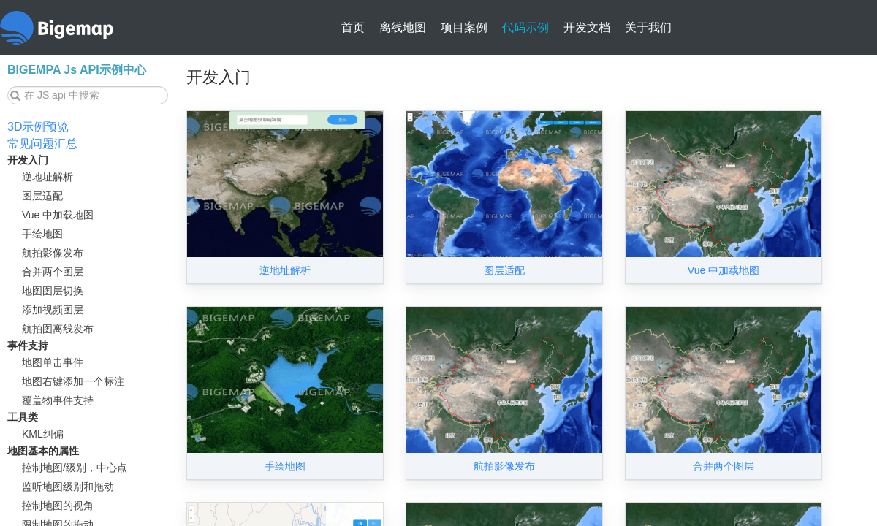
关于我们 (648, 27)
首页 (353, 27)
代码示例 (525, 27)
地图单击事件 (52, 362)
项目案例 (464, 27)
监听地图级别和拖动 (68, 486)
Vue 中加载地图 (58, 215)
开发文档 (586, 27)
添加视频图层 (52, 310)
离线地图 (402, 27)
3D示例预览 (38, 127)
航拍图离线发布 (58, 329)
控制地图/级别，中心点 (74, 467)
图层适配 (42, 196)
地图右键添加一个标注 (73, 381)
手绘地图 (42, 234)
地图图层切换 (52, 291)
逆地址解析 (47, 177)
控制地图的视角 (58, 505)
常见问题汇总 (42, 143)
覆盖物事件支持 (58, 400)
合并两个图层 (52, 272)
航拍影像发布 (52, 253)
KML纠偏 (43, 434)
